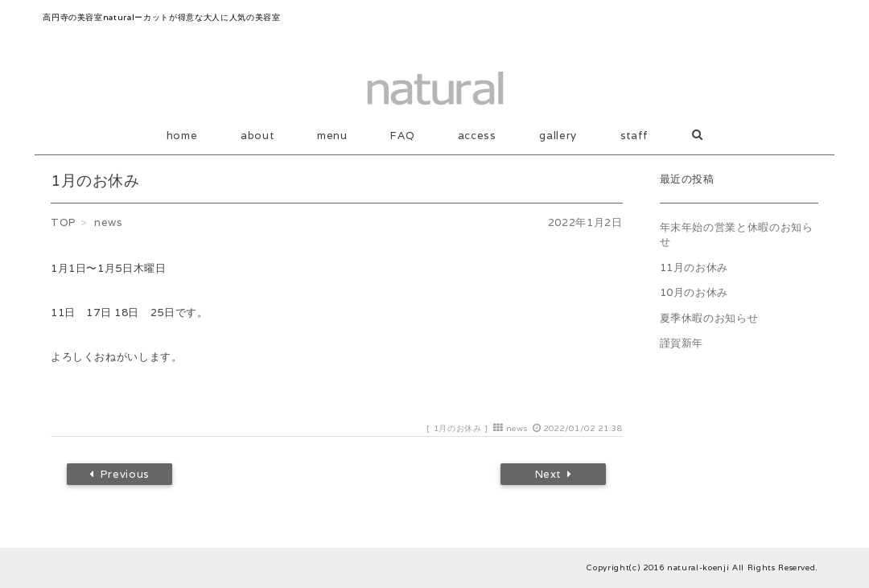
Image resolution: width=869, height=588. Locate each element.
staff (634, 135)
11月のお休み (694, 267)
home (182, 135)
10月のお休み (694, 292)
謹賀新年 (682, 343)
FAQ (402, 135)
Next (553, 474)
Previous (119, 474)
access (477, 135)
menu (332, 135)
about (257, 135)
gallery (558, 135)
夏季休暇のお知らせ (709, 318)
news (517, 428)
